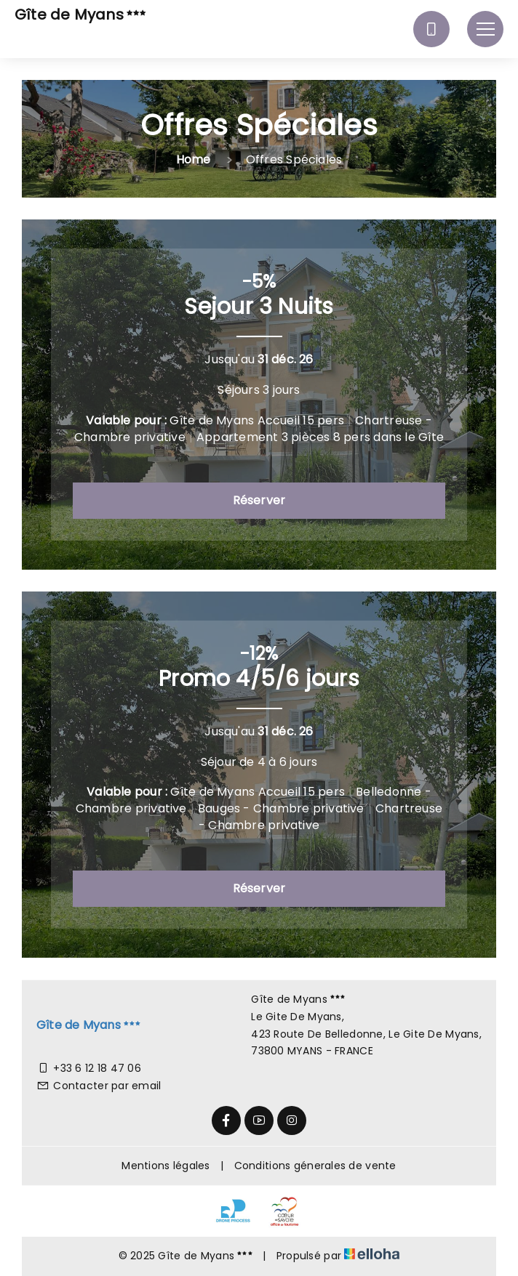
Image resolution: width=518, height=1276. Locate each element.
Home (193, 159)
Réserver (259, 500)
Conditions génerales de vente (315, 1165)
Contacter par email (99, 1085)
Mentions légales (165, 1165)
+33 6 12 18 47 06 (88, 1068)
